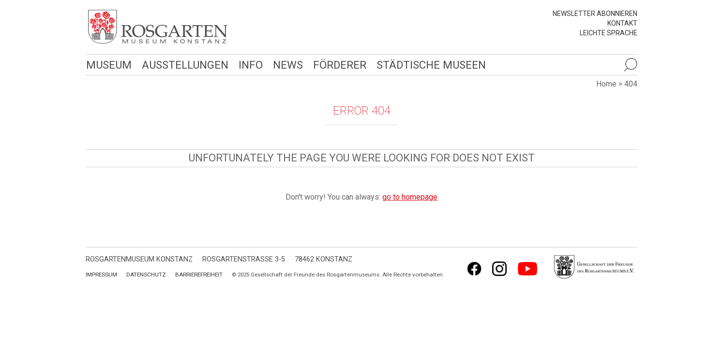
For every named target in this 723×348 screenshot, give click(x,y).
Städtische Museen (428, 64)
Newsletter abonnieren (595, 13)
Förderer (337, 64)
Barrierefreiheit (199, 274)
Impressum (101, 274)
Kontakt (622, 23)
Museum (108, 64)
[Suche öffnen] (630, 65)
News (286, 64)
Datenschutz (146, 274)
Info (248, 64)
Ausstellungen (183, 64)
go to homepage (409, 197)
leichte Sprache (608, 33)
